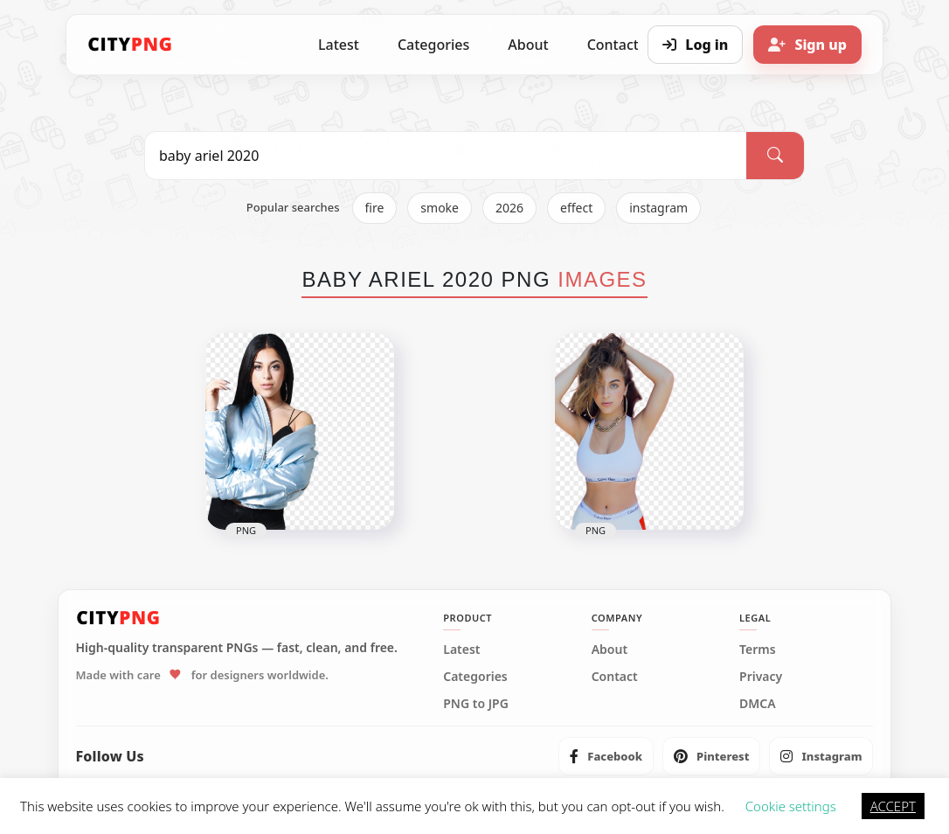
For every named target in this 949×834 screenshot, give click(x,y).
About (528, 44)
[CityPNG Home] (130, 44)
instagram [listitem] (658, 207)
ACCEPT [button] (893, 806)
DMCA (757, 704)
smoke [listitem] (439, 207)
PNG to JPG (476, 704)
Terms (757, 649)
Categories (433, 44)
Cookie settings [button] (790, 806)
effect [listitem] (576, 207)
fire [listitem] (374, 207)
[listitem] (606, 756)
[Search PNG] (445, 155)
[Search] (775, 155)
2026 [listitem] (509, 207)
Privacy (760, 677)
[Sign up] (807, 44)
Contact (615, 677)
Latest (338, 44)
